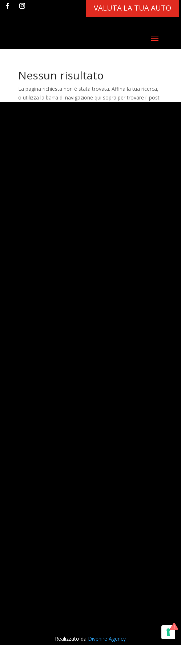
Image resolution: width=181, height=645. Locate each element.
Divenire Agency (107, 638)
